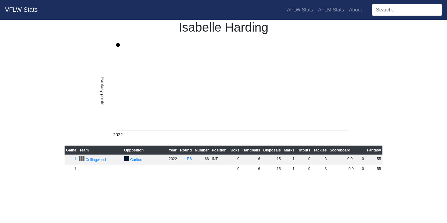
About (355, 9)
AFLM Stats (331, 9)
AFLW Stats (300, 9)
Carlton (136, 160)
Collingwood (96, 160)
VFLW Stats (21, 9)
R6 (189, 159)
